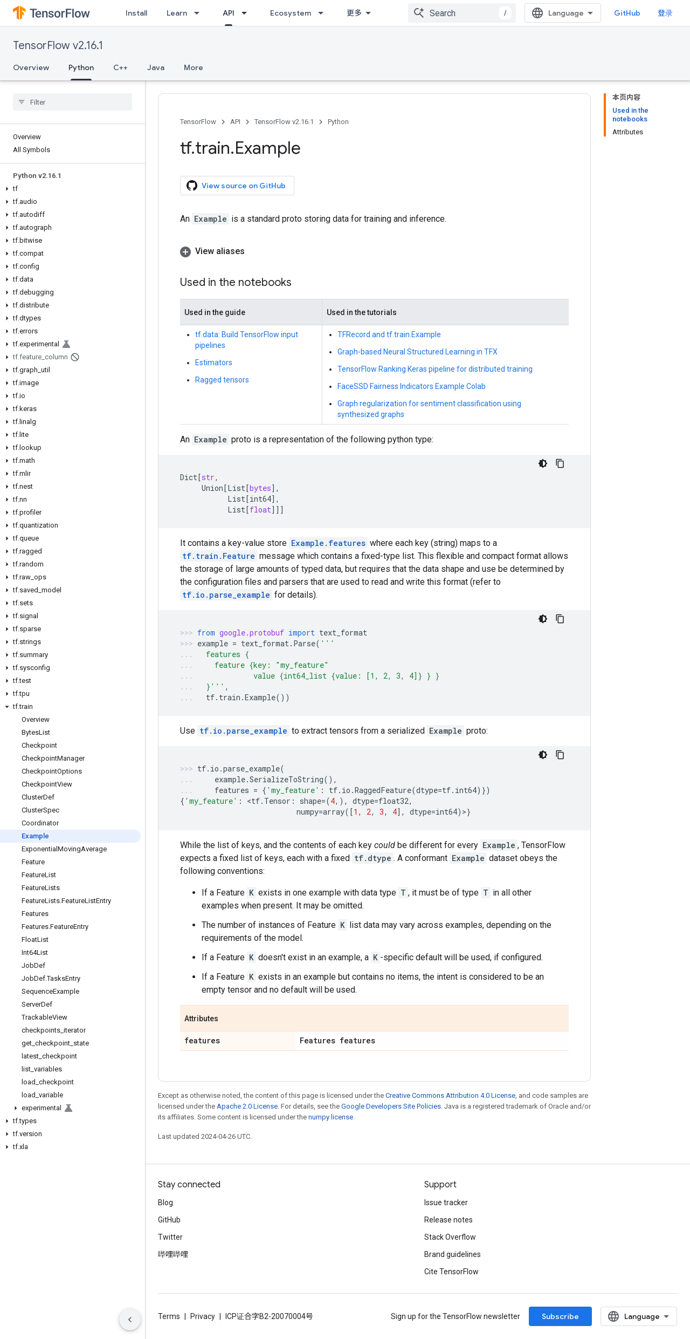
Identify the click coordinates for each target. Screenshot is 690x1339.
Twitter (170, 1237)
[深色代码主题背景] (542, 463)
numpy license (330, 1117)
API (235, 122)
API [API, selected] (228, 13)
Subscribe (560, 1316)
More (193, 67)
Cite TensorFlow (451, 1271)
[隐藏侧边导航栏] (130, 1319)
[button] (70, 188)
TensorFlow (198, 122)
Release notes (448, 1219)
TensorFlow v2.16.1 (58, 45)
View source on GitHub (236, 185)
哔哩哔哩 (173, 1254)
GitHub (627, 13)
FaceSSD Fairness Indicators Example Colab (411, 386)
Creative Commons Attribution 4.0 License (450, 1095)
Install (136, 13)
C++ (120, 67)
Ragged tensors (222, 379)
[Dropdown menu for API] (247, 13)
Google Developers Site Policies (391, 1106)
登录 (665, 13)
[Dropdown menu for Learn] (200, 13)
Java (155, 67)
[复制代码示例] (560, 463)
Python (338, 122)
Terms (169, 1316)
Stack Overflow (450, 1237)
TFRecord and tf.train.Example (389, 334)
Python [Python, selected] (81, 67)
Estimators (213, 362)
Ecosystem (290, 13)
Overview (31, 67)
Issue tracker (446, 1202)
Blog (165, 1202)
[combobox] (462, 13)
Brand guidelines (452, 1254)
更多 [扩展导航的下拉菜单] (354, 13)
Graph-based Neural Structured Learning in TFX (417, 351)
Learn (177, 13)
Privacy (202, 1316)
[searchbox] (72, 102)
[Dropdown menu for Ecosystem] (324, 13)
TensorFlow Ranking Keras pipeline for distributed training (435, 369)
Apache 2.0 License (247, 1106)
